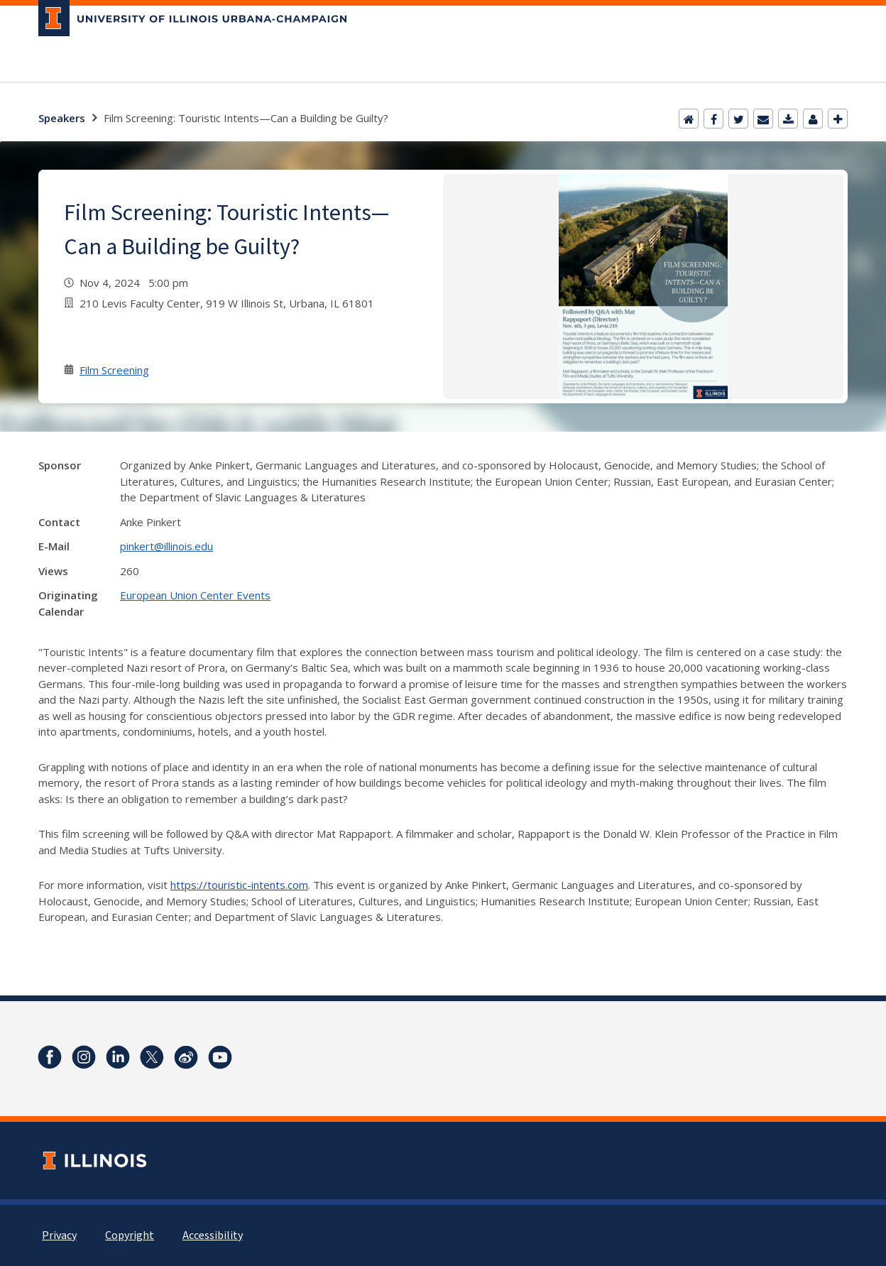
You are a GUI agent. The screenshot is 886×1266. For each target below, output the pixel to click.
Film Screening (114, 370)
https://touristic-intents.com (239, 885)
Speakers (61, 118)
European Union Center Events (195, 595)
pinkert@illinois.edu (166, 546)
